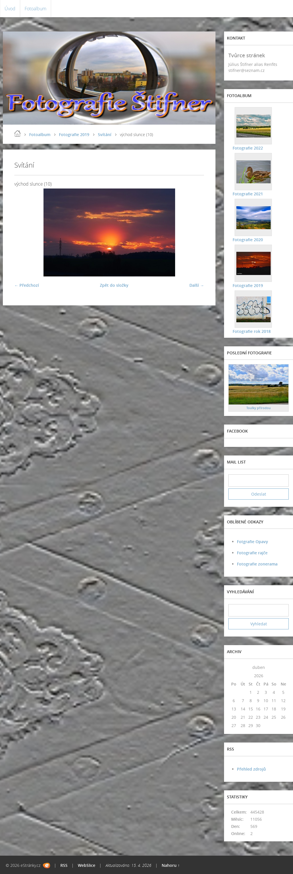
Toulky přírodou (258, 408)
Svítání (104, 134)
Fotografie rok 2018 (252, 331)
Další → (196, 285)
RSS (64, 865)
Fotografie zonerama (257, 564)
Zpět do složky (114, 285)
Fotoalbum (35, 8)
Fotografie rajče (252, 552)
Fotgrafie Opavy (252, 541)
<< (233, 667)
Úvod (10, 8)
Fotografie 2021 (248, 194)
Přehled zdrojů (251, 769)
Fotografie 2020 (248, 239)
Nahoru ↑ (171, 865)
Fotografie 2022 (248, 148)
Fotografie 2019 (74, 134)
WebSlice (86, 865)
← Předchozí (26, 285)
